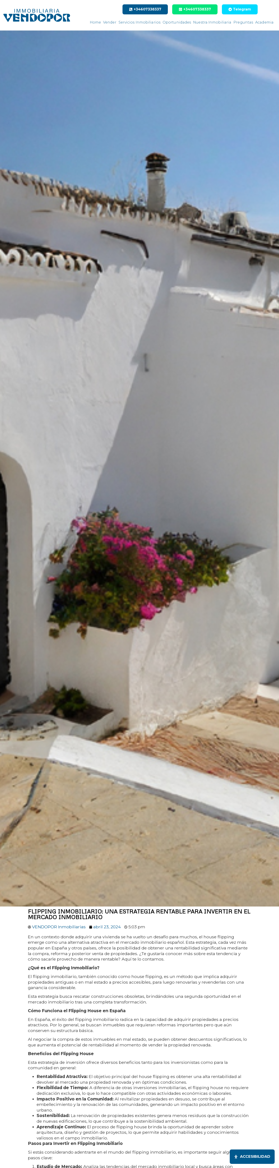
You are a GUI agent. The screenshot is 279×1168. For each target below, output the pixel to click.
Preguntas (243, 22)
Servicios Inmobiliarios (139, 22)
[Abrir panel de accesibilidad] (252, 1156)
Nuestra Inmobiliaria (212, 22)
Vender (109, 22)
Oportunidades (177, 22)
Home (95, 22)
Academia (264, 22)
